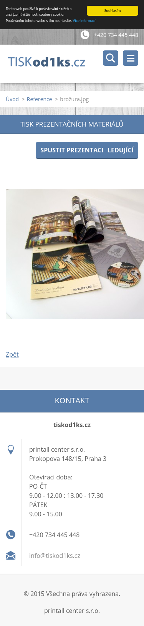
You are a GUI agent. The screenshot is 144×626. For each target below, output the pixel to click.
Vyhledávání (110, 58)
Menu (130, 58)
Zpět (12, 354)
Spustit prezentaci (71, 150)
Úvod (12, 99)
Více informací (84, 20)
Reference (39, 99)
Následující (114, 150)
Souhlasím (112, 10)
